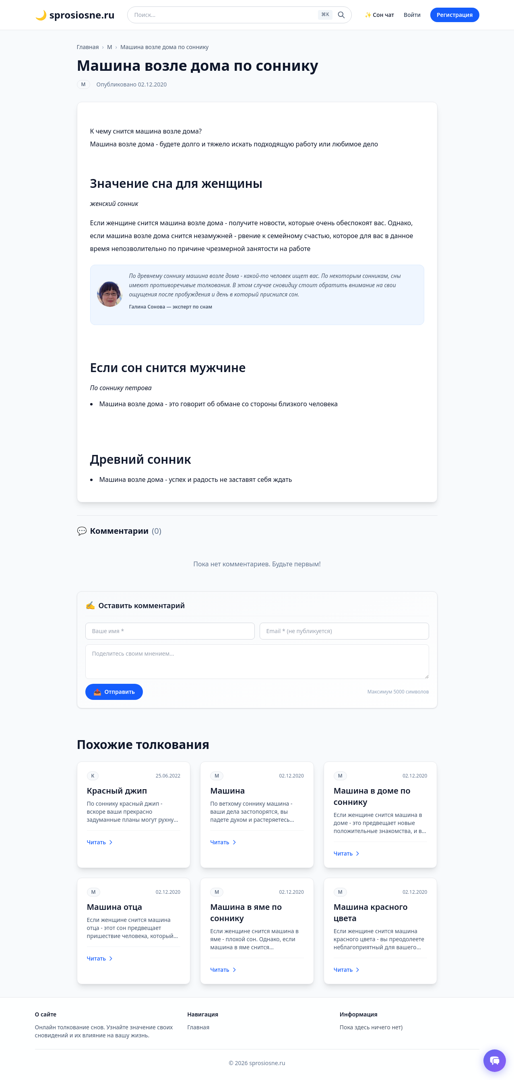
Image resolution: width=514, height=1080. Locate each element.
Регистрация (455, 15)
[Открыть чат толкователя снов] (494, 1060)
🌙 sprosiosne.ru (75, 14)
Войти (412, 15)
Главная (88, 47)
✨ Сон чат (379, 15)
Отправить (114, 692)
